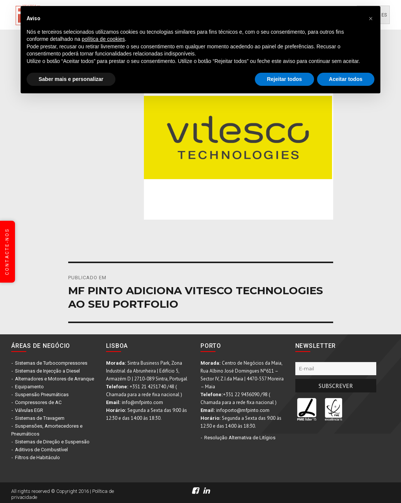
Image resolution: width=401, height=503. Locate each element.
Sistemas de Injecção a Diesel (47, 371)
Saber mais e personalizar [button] (71, 79)
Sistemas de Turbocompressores (51, 363)
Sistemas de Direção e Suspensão (52, 442)
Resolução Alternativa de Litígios (239, 437)
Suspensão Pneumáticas (42, 394)
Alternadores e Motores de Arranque (54, 379)
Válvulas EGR (29, 410)
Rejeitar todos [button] (284, 79)
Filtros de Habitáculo (37, 457)
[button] (371, 18)
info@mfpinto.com (142, 402)
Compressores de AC (38, 402)
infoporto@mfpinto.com (242, 410)
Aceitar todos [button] (345, 79)
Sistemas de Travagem (39, 418)
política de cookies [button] (103, 39)
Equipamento (29, 386)
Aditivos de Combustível (41, 449)
